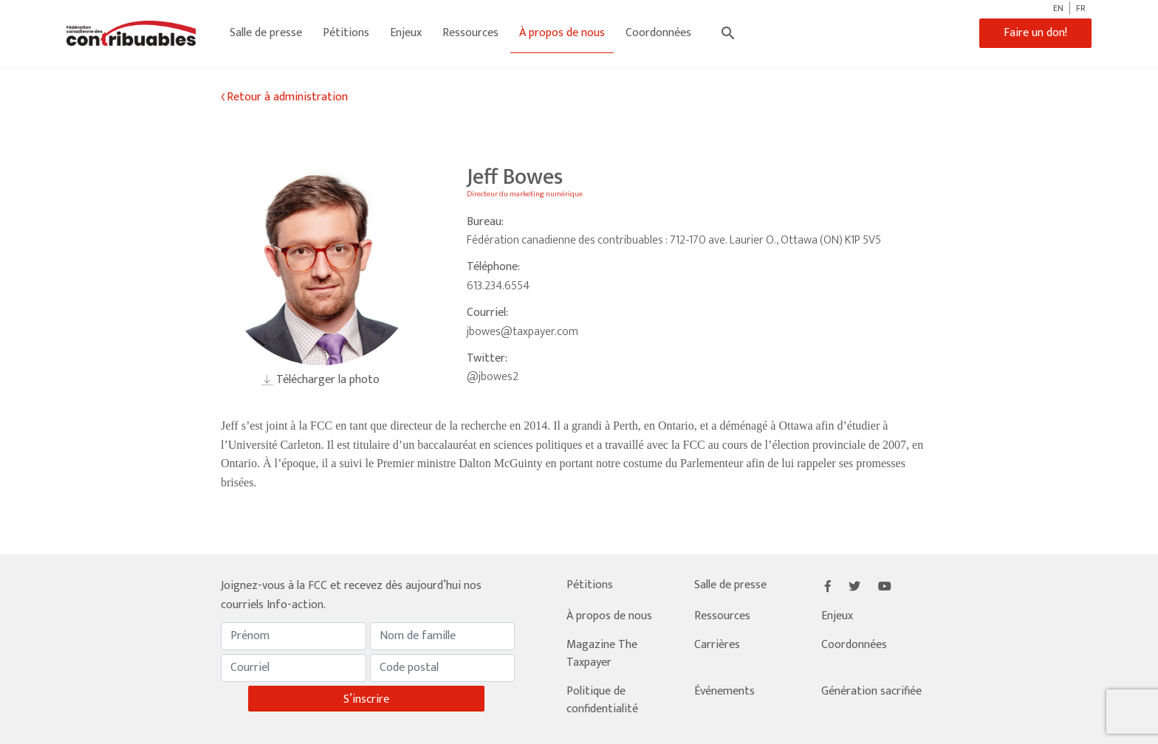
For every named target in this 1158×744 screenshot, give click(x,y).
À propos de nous (562, 33)
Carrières (717, 645)
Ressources (470, 33)
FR (1081, 8)
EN (1058, 8)
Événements (724, 691)
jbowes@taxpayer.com (522, 332)
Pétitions (346, 33)
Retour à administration (287, 97)
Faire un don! (1035, 33)
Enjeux (406, 33)
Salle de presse (266, 33)
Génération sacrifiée (871, 691)
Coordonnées (658, 33)
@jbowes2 (492, 377)
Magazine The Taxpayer (601, 653)
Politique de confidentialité (602, 700)
